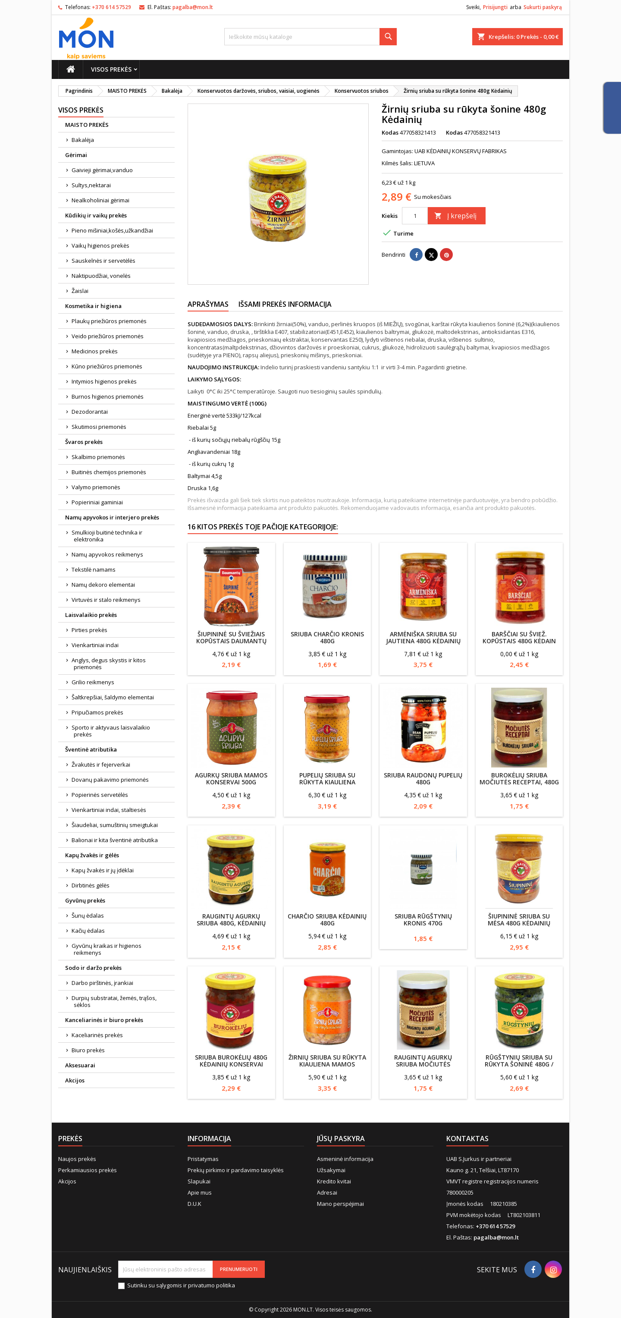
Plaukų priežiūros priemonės (109, 321)
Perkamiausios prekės (87, 1170)
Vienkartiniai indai (95, 645)
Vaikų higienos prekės (100, 245)
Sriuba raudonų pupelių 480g (423, 778)
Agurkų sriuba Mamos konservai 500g (231, 778)
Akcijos (75, 1080)
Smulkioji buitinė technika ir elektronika (107, 535)
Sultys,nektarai (91, 185)
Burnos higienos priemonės (108, 396)
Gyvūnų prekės (85, 900)
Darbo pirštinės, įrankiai (102, 983)
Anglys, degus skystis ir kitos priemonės (109, 663)
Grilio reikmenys (93, 682)
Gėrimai (76, 155)
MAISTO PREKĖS (87, 125)
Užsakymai (331, 1170)
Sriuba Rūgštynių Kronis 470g (423, 919)
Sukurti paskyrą (543, 7)
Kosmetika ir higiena (93, 306)
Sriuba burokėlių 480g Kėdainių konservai (231, 1060)
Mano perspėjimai (340, 1204)
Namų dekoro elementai (103, 584)
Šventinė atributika (91, 749)
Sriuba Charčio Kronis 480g (327, 637)
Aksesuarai (80, 1065)
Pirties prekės (89, 630)
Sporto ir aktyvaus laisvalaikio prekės (111, 730)
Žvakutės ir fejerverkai (101, 764)
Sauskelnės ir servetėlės (103, 260)
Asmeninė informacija (345, 1159)
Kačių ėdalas (88, 930)
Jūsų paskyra (341, 1138)
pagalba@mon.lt (192, 7)
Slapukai (199, 1181)
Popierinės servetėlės (100, 795)
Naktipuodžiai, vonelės (101, 276)
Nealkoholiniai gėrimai (100, 200)
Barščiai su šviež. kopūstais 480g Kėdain (519, 637)
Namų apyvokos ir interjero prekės (112, 517)
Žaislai (80, 291)
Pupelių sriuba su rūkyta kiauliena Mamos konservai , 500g (327, 782)
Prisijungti (495, 7)
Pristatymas (203, 1159)
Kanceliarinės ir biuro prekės (104, 1020)
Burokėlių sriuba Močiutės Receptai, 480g (519, 778)
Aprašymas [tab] (208, 304)
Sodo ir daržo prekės (93, 968)
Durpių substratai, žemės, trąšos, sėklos (114, 1001)
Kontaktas (467, 1138)
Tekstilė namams (94, 569)
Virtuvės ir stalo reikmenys (106, 600)
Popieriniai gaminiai (97, 502)
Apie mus (200, 1192)
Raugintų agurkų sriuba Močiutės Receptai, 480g (423, 1064)
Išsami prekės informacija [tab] (285, 304)
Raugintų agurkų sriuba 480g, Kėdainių (231, 919)
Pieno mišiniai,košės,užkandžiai (112, 230)
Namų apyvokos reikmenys (107, 554)
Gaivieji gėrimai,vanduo (102, 170)
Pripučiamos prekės (97, 712)
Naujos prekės (77, 1159)
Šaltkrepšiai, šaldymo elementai (113, 697)
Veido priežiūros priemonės (108, 336)
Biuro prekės (88, 1050)
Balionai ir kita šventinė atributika (115, 840)
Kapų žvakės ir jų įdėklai (103, 870)
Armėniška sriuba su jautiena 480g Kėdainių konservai (423, 641)
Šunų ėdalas (88, 915)
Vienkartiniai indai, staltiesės (109, 810)
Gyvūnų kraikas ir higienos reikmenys (106, 949)
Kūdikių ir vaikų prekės (96, 215)
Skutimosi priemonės (99, 427)
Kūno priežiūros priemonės (107, 366)
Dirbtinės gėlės (91, 885)
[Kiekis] (415, 215)
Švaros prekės (84, 442)
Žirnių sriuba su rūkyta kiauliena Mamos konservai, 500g (327, 1064)
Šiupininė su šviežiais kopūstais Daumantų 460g (231, 641)
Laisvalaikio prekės (91, 615)
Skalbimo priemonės (98, 457)
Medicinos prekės (95, 351)
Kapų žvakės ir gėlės (92, 855)
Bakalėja (83, 140)
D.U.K (194, 1204)
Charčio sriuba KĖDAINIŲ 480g (327, 919)
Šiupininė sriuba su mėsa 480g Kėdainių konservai (519, 923)
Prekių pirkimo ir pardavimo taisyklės (236, 1170)
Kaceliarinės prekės (97, 1035)
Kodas (390, 132)
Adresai (327, 1192)
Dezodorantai (90, 411)
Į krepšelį (455, 215)
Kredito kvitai (334, 1181)
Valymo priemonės (96, 487)
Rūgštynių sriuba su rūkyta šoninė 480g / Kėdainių (519, 1064)
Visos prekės (111, 69)
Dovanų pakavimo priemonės (110, 779)
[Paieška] (310, 36)
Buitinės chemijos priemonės (109, 472)
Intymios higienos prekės (104, 381)
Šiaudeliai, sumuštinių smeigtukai (115, 825)
